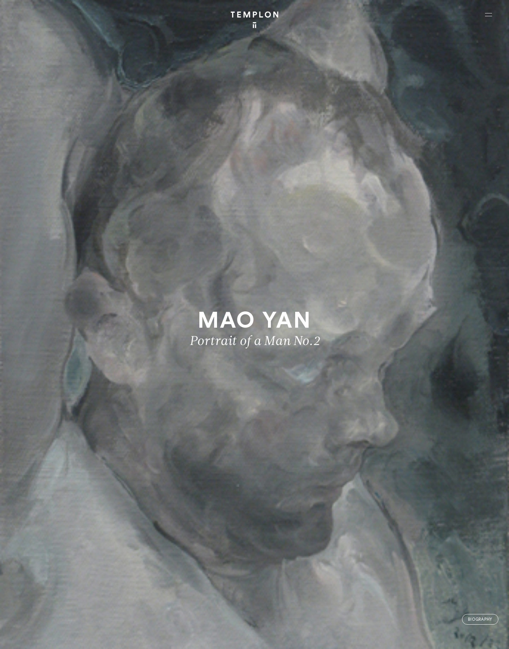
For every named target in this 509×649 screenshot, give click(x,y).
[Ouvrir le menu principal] (488, 14)
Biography (480, 619)
